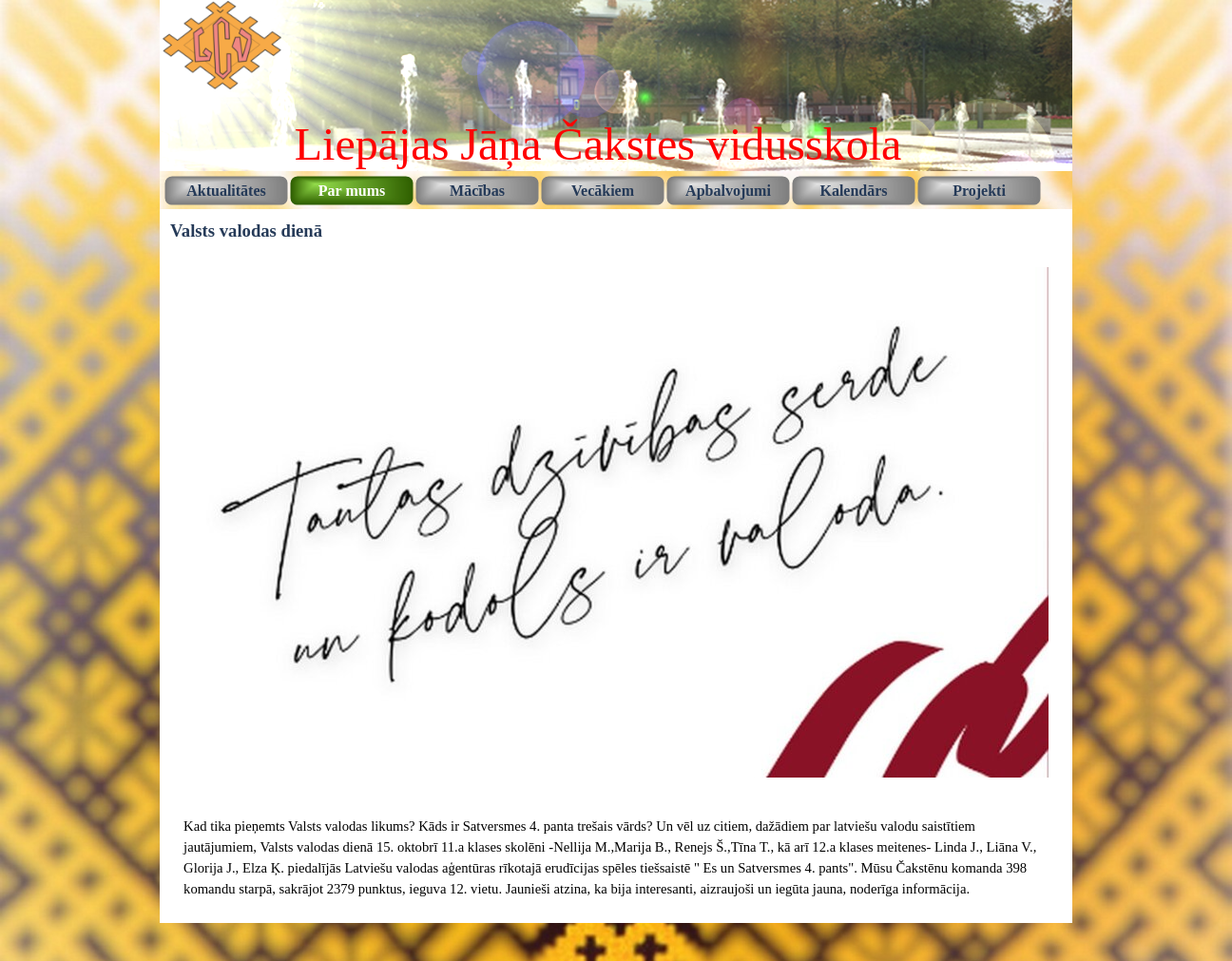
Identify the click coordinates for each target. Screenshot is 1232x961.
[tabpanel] (616, 857)
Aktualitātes (226, 191)
